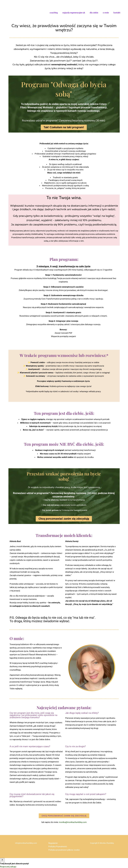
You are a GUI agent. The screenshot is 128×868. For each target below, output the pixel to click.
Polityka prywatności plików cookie (64, 850)
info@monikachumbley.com (26, 843)
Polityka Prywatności (57, 846)
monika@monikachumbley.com (73, 822)
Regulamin (53, 843)
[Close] (2, 860)
